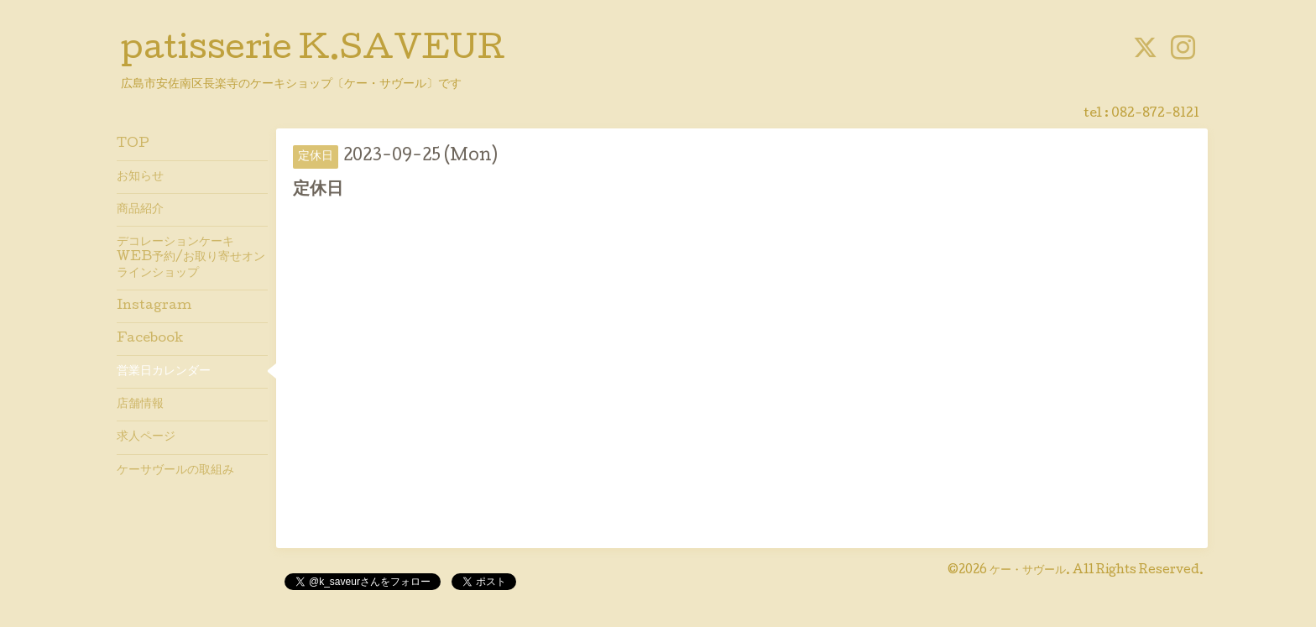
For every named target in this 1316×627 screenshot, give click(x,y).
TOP (133, 144)
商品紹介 (140, 210)
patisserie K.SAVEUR (313, 51)
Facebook (150, 339)
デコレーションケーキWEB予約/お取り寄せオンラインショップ (191, 258)
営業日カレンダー (164, 372)
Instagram (154, 306)
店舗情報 (140, 404)
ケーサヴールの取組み (175, 471)
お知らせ (140, 177)
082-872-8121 (1155, 114)
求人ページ (146, 437)
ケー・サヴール (1028, 571)
